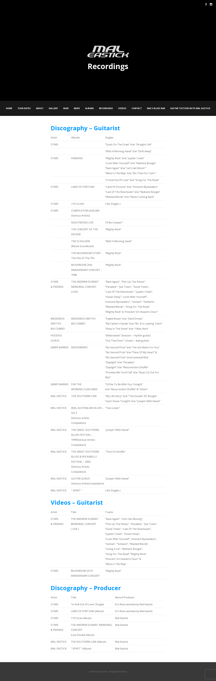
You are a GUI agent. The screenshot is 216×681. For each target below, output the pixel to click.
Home (9, 108)
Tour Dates (24, 108)
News (77, 108)
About (39, 108)
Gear (66, 108)
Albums (89, 108)
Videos (122, 108)
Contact (137, 108)
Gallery (53, 108)
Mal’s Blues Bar (156, 108)
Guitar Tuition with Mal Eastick (190, 108)
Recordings (106, 108)
